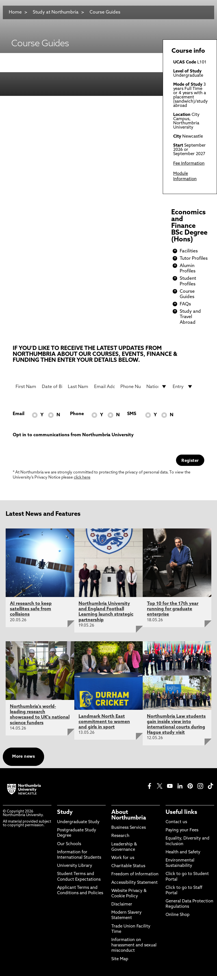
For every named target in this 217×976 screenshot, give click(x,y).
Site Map (119, 959)
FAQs (185, 304)
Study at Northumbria (56, 12)
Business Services (128, 828)
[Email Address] (104, 386)
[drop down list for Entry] (183, 386)
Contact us (176, 822)
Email (18, 414)
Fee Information (189, 164)
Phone (77, 414)
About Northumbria (128, 815)
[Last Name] (78, 386)
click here (82, 477)
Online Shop (178, 915)
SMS (131, 414)
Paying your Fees (182, 830)
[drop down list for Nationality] (157, 386)
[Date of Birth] (52, 386)
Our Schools (69, 844)
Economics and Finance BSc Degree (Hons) (189, 226)
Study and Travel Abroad (190, 317)
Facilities (189, 251)
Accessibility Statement (134, 883)
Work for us (122, 858)
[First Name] (26, 386)
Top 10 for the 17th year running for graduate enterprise (172, 609)
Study (65, 812)
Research (120, 836)
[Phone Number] (131, 386)
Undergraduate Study (78, 822)
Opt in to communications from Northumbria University (73, 435)
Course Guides (105, 12)
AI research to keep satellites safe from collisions (31, 609)
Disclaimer (121, 904)
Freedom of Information (135, 874)
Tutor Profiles (194, 258)
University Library (74, 866)
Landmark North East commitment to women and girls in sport (104, 722)
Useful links (181, 812)
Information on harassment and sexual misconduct (134, 945)
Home (15, 12)
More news (23, 757)
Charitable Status (128, 866)
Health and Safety (183, 852)
